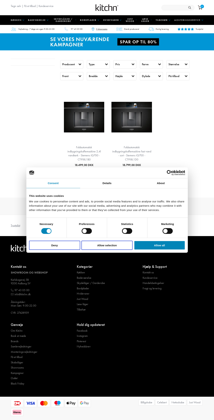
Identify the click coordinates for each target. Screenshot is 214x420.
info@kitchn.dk (23, 294)
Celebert (162, 402)
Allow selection (107, 245)
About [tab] (161, 182)
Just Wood (82, 299)
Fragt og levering (152, 288)
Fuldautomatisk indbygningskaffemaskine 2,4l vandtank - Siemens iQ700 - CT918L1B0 (84, 153)
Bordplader (83, 288)
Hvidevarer (83, 293)
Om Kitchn (17, 330)
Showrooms (17, 367)
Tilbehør (81, 309)
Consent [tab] (53, 182)
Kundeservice (46, 6)
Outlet (14, 378)
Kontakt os (148, 272)
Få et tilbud (30, 6)
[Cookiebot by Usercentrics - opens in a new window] (169, 172)
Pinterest (81, 341)
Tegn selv (16, 6)
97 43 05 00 (77, 29)
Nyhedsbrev (84, 346)
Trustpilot (15, 225)
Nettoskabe (177, 402)
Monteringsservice (187, 20)
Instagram (82, 336)
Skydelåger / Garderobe (91, 283)
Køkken (81, 272)
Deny (54, 245)
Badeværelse (84, 277)
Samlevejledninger (21, 346)
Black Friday (17, 383)
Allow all (159, 245)
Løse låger (82, 304)
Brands (14, 341)
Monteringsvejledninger (24, 351)
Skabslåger (17, 362)
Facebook (82, 330)
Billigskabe (146, 402)
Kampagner (17, 373)
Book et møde (18, 336)
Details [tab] (107, 182)
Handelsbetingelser (153, 283)
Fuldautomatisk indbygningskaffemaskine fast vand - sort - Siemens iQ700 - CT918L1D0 (131, 153)
